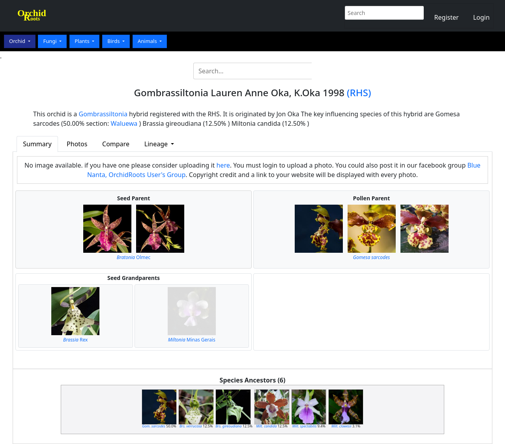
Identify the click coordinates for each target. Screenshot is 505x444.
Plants (83, 41)
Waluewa (123, 123)
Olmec (134, 257)
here (223, 165)
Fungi (50, 41)
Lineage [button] (156, 144)
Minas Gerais (191, 339)
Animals (148, 41)
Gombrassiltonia (103, 114)
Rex (75, 339)
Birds (114, 41)
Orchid (17, 41)
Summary (37, 144)
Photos (77, 144)
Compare (115, 144)
